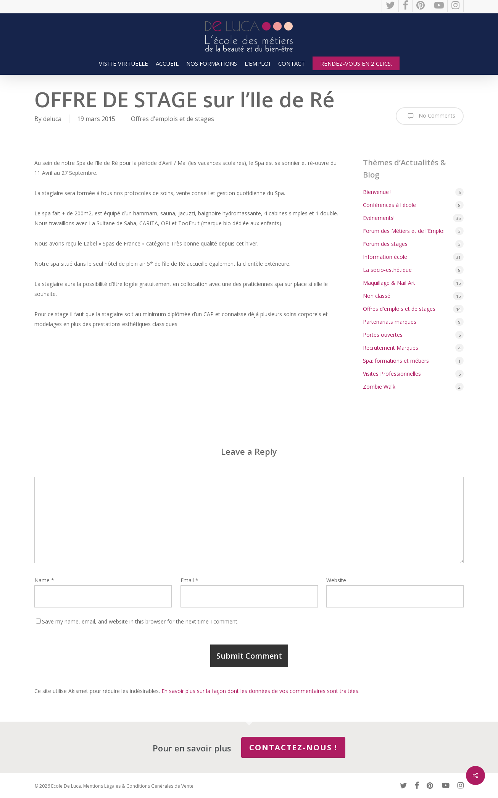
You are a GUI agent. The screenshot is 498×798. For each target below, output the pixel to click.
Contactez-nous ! (293, 747)
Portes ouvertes (383, 334)
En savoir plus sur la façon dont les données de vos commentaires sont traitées (259, 691)
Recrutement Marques (390, 347)
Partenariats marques (389, 321)
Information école (385, 256)
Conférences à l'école (389, 204)
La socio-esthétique (387, 269)
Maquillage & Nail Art (389, 282)
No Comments (429, 116)
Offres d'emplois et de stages (172, 119)
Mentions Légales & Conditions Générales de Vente (138, 786)
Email (189, 580)
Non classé (376, 295)
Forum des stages (385, 243)
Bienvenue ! (377, 191)
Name (44, 580)
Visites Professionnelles (392, 373)
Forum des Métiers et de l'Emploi (404, 230)
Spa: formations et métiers (396, 360)
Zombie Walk (379, 386)
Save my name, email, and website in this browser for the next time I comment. (140, 621)
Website (336, 580)
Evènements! (379, 217)
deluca (52, 119)
